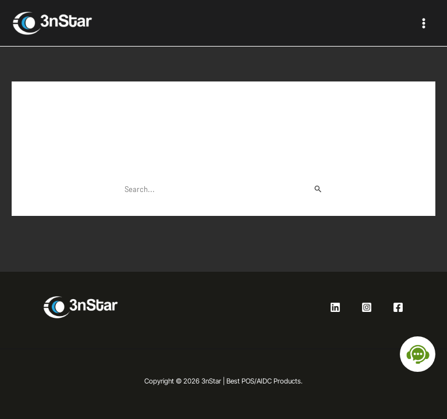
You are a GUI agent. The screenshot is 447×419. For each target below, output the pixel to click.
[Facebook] (398, 307)
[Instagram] (366, 307)
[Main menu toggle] (423, 23)
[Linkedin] (335, 307)
